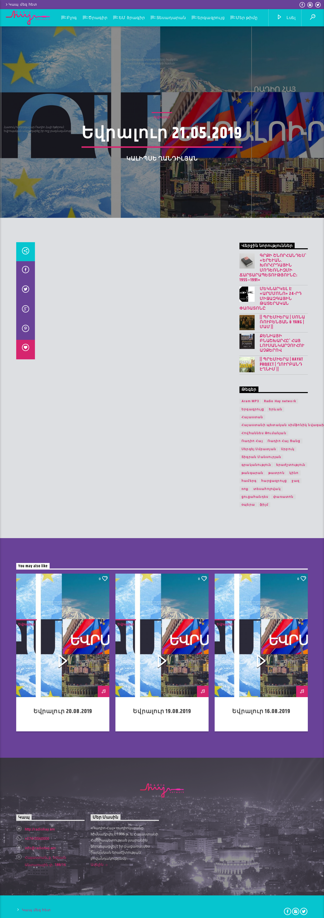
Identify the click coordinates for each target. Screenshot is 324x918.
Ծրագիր (98, 17)
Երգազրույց (211, 17)
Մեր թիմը (246, 17)
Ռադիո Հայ (252, 813)
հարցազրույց (274, 853)
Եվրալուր (162, 288)
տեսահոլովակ (267, 861)
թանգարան (252, 845)
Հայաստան (252, 789)
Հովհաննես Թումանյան (263, 805)
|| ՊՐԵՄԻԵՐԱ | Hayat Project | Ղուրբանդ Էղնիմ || (281, 737)
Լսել (286, 17)
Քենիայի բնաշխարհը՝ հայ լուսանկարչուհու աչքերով (282, 716)
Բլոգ (72, 17)
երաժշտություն (291, 837)
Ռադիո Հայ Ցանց (284, 813)
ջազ (295, 853)
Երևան (275, 782)
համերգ (248, 853)
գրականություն (256, 837)
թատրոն (276, 845)
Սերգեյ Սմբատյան (258, 821)
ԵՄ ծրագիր (132, 17)
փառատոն (283, 869)
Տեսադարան (171, 17)
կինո (294, 845)
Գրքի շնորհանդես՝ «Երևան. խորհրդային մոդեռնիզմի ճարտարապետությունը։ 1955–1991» (272, 640)
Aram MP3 (250, 773)
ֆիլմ (264, 877)
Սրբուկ (287, 821)
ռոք (245, 861)
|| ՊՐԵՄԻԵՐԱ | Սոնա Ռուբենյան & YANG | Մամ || (282, 694)
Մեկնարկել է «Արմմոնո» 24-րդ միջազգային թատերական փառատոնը (270, 671)
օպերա (248, 877)
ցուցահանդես (254, 869)
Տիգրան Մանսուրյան (261, 829)
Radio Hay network (280, 773)
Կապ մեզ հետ (21, 4)
